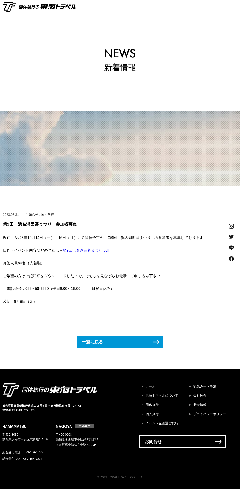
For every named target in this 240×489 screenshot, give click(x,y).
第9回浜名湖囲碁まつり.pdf (86, 250)
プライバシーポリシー (209, 414)
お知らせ (31, 214)
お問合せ (153, 441)
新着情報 (199, 405)
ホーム (150, 386)
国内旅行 (47, 214)
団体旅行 (152, 405)
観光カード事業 (204, 386)
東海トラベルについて (162, 395)
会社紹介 (199, 395)
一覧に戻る (92, 342)
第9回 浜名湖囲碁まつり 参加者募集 (40, 224)
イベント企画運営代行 (162, 423)
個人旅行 (152, 414)
